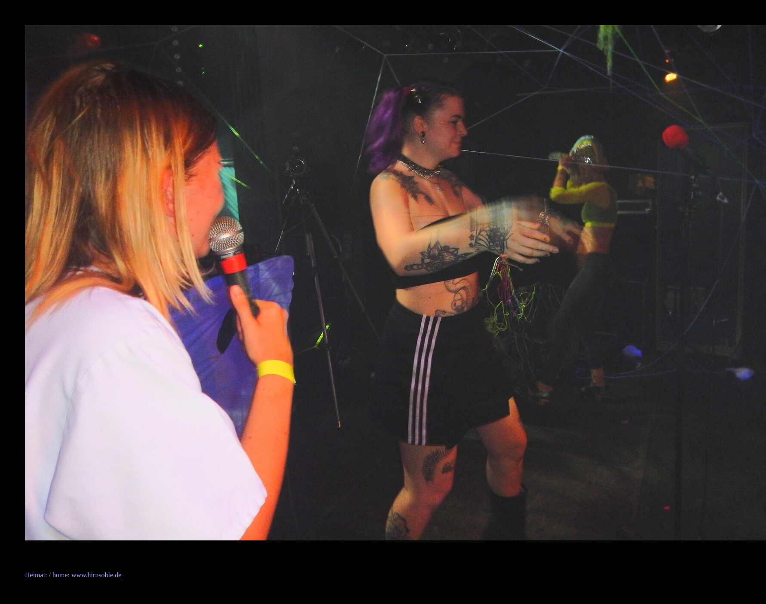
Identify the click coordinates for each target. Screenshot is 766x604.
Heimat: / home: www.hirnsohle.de (73, 575)
